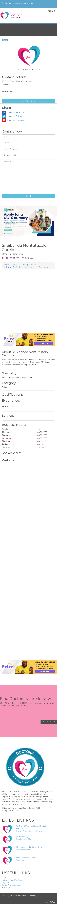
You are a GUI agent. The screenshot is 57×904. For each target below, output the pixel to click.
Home (6, 265)
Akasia (33, 265)
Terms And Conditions (11, 885)
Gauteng (24, 265)
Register (5, 882)
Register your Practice (12, 880)
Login (4, 877)
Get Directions (28, 101)
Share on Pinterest (13, 120)
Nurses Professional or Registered (21, 267)
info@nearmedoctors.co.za (23, 3)
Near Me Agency (29, 896)
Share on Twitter (12, 116)
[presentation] (12, 182)
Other (14, 265)
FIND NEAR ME (48, 722)
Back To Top (51, 902)
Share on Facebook (13, 112)
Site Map (6, 887)
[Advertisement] (27, 305)
